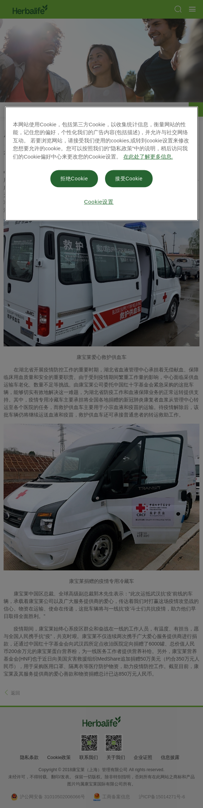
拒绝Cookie (74, 178)
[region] (101, 163)
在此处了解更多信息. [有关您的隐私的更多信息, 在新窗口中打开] (148, 157)
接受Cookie (129, 178)
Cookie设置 (99, 202)
